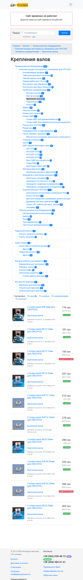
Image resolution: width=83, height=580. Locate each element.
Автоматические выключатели (38, 213)
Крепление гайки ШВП (37, 166)
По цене (30, 296)
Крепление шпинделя (37, 178)
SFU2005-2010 (34, 157)
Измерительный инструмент (33, 264)
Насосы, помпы (31, 110)
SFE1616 (31, 149)
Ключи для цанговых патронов (38, 87)
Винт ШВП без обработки (39, 160)
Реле (26, 219)
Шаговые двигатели (33, 169)
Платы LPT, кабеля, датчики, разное (44, 204)
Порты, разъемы (28, 237)
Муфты (27, 107)
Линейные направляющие (27, 52)
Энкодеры (32, 207)
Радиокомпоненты (25, 231)
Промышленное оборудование (47, 46)
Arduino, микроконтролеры (32, 234)
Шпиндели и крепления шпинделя (40, 175)
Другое (27, 249)
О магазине (16, 567)
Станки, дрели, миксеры (35, 276)
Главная (16, 46)
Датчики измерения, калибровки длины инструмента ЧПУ (54, 199)
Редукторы (29, 128)
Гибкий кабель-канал (34, 78)
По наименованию (60, 296)
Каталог (26, 46)
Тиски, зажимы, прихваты (36, 134)
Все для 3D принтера (26, 282)
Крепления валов (50, 52)
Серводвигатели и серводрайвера (40, 131)
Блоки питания (34, 196)
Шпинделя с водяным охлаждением (44, 184)
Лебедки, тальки (28, 267)
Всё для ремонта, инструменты (31, 261)
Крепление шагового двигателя (42, 172)
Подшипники (34, 102)
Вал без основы (35, 93)
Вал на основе (34, 96)
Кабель (27, 216)
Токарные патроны (33, 140)
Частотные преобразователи (37, 225)
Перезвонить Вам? (51, 567)
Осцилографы (26, 270)
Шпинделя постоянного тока (40, 181)
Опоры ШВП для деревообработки (43, 119)
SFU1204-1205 (34, 151)
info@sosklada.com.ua (53, 571)
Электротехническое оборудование (37, 210)
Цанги (27, 143)
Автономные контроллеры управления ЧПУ (47, 193)
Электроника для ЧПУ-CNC (37, 190)
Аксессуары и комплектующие (34, 246)
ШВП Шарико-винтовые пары (38, 145)
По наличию (21, 299)
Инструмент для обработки (37, 84)
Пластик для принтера (31, 288)
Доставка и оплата (19, 563)
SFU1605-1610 (34, 154)
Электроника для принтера (32, 291)
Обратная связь (50, 575)
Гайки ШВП (32, 163)
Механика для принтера (31, 285)
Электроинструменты (30, 273)
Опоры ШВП (30, 116)
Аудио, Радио (22, 243)
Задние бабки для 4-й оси (35, 81)
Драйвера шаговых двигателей (42, 201)
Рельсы (31, 104)
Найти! (64, 33)
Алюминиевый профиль (35, 72)
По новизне (44, 296)
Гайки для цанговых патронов (38, 75)
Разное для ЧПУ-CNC (34, 125)
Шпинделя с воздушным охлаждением (45, 187)
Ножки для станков (33, 113)
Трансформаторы (32, 222)
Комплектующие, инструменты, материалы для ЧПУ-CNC (41, 49)
